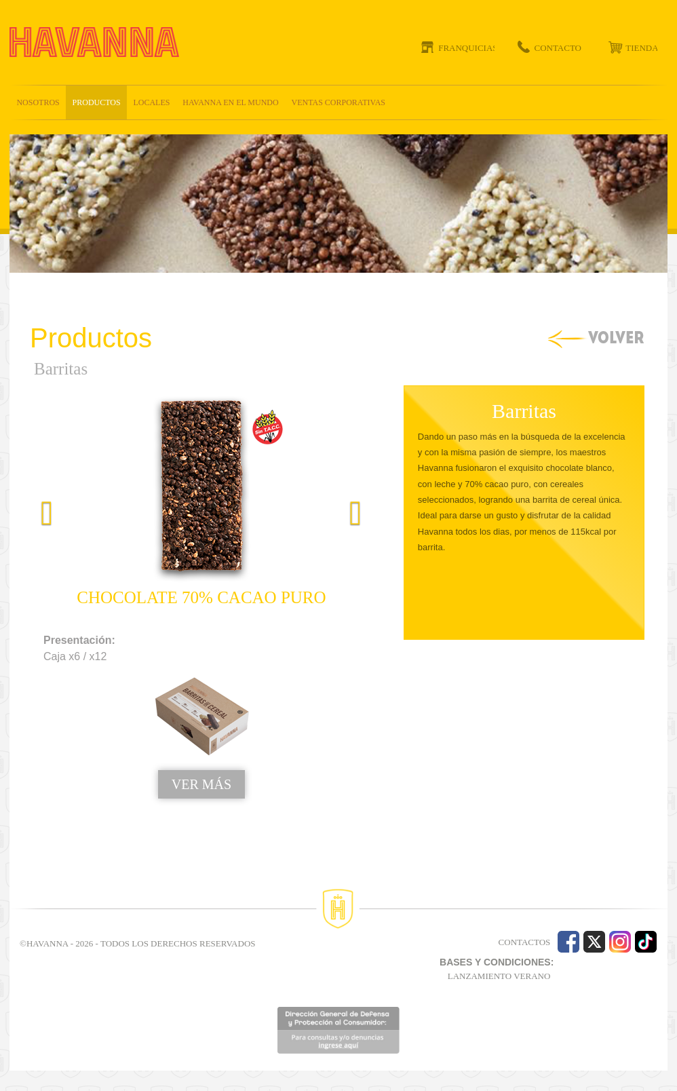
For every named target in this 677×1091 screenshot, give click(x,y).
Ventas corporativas (338, 102)
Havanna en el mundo (230, 102)
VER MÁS (201, 784)
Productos (97, 102)
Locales (151, 102)
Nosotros (37, 102)
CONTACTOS (525, 942)
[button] (38, 620)
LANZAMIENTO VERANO (499, 976)
